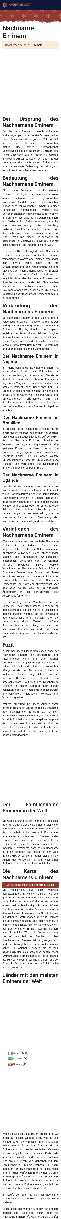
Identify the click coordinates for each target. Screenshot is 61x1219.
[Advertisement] (30, 82)
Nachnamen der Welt (17, 45)
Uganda (17, 1064)
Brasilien (18, 1058)
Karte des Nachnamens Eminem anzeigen (30, 884)
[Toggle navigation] (53, 5)
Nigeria (17, 1053)
